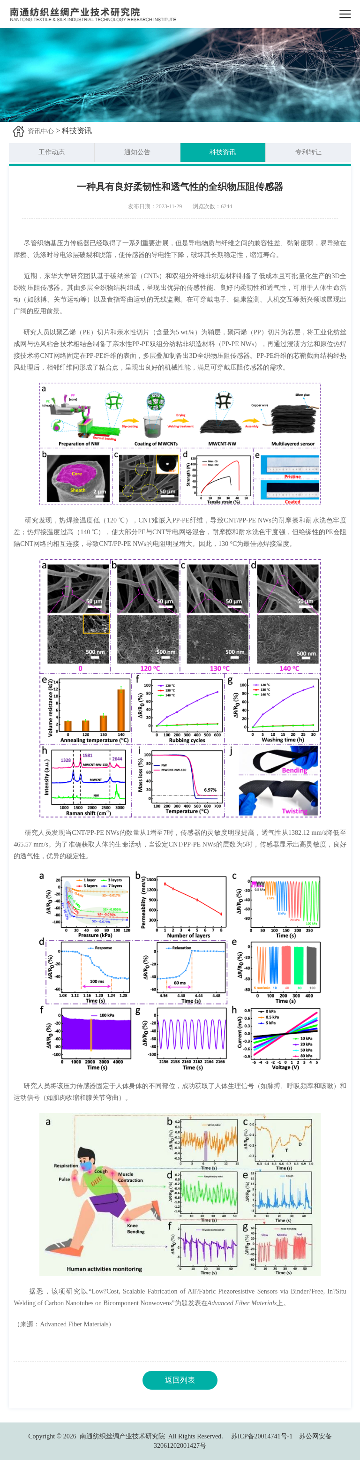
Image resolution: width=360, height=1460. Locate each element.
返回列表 (180, 1380)
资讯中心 (41, 131)
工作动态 (51, 152)
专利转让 (308, 152)
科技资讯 (223, 152)
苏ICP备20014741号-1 (261, 1436)
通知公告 (137, 152)
